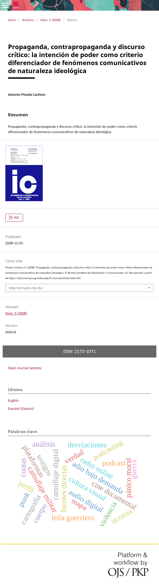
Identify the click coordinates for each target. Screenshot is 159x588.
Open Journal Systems (24, 368)
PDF (16, 218)
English (13, 400)
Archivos (28, 20)
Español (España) (21, 408)
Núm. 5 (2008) (50, 20)
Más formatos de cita (25, 287)
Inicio (11, 20)
